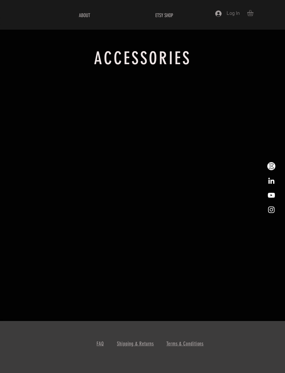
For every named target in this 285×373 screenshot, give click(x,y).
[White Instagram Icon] (271, 209)
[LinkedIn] (271, 180)
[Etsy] (271, 166)
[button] (254, 13)
